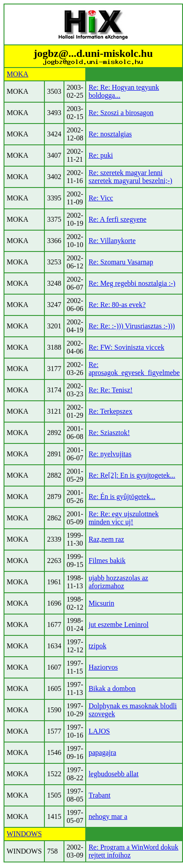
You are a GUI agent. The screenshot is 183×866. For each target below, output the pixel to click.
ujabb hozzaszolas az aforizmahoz (118, 582)
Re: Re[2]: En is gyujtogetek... (131, 475)
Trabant (99, 795)
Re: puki (100, 155)
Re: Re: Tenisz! (110, 390)
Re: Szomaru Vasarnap (120, 262)
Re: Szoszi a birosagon (120, 112)
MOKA (17, 74)
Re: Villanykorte (111, 240)
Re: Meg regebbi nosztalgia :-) (131, 283)
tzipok (97, 646)
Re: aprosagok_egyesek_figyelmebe (133, 368)
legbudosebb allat (113, 774)
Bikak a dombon (111, 688)
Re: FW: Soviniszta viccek (126, 347)
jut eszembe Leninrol (118, 624)
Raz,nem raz (106, 539)
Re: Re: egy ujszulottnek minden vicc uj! (123, 518)
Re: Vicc (100, 198)
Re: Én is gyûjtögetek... (121, 496)
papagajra (102, 752)
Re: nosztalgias (109, 134)
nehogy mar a (107, 816)
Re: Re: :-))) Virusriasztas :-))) (131, 326)
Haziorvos (103, 667)
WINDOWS (24, 834)
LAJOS (99, 731)
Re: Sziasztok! (109, 432)
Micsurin (101, 603)
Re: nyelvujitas (109, 454)
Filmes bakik (106, 560)
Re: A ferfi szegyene (117, 219)
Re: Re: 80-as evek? (116, 304)
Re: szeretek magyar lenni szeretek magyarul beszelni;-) (130, 176)
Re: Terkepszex (110, 411)
